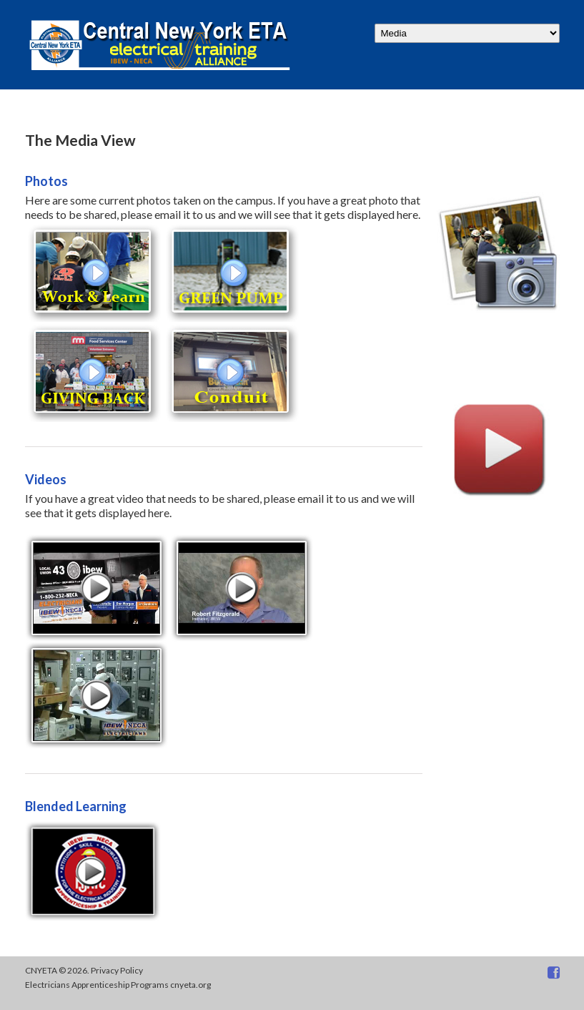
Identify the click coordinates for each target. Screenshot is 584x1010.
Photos (46, 181)
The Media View (80, 140)
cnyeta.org (190, 984)
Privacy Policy (117, 970)
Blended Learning (76, 806)
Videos (45, 479)
